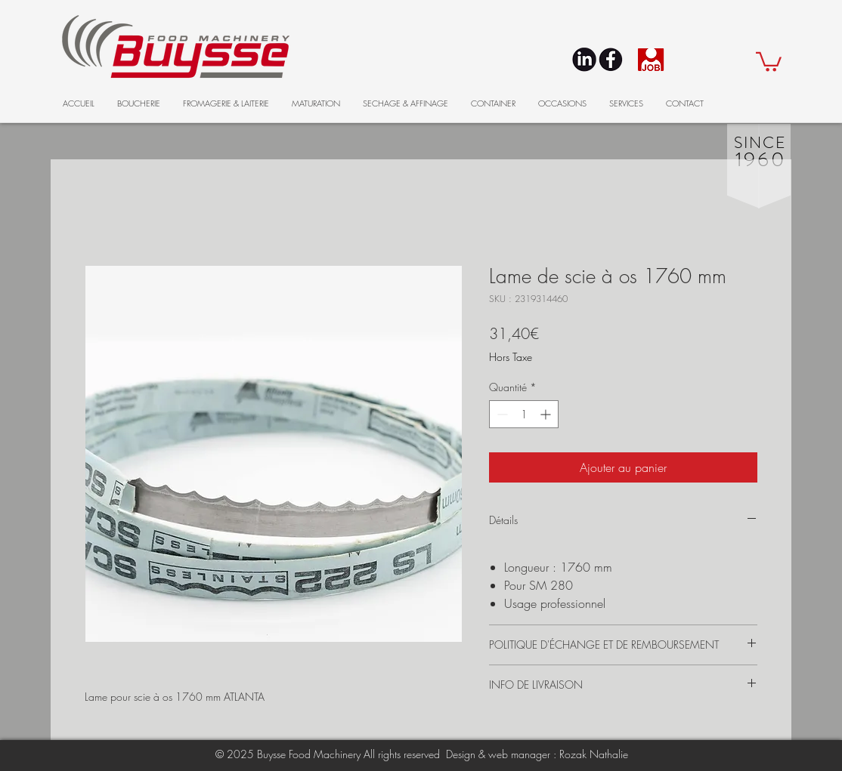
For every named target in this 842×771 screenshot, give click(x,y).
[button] (769, 61)
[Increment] (546, 414)
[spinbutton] (523, 414)
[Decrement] (500, 414)
